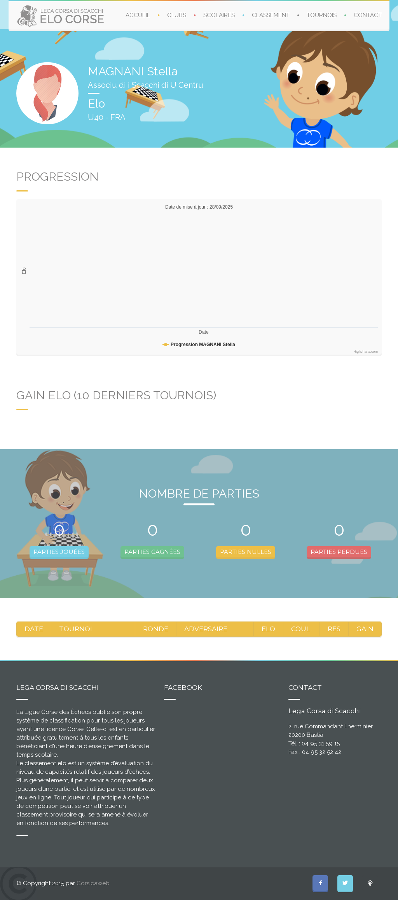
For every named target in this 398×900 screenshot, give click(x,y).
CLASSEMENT (271, 15)
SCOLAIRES (219, 15)
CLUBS (176, 15)
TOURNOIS (322, 15)
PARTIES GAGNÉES (152, 551)
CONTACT (368, 15)
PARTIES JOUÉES (59, 551)
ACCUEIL (138, 15)
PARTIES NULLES (245, 551)
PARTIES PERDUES (339, 551)
